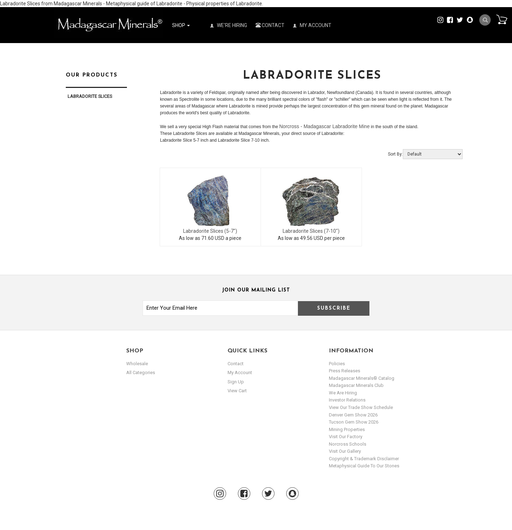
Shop (181, 25)
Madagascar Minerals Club (356, 385)
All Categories (140, 372)
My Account (312, 25)
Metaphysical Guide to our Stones (364, 465)
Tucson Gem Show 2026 (353, 422)
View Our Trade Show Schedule (361, 407)
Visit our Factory (345, 436)
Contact (270, 25)
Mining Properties (347, 429)
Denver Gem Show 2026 (353, 415)
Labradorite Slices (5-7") (210, 231)
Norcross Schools (347, 444)
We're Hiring (228, 25)
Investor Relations (347, 400)
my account (240, 372)
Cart (501, 19)
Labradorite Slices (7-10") (311, 231)
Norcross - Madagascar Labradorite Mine (324, 126)
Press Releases (344, 370)
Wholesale (137, 363)
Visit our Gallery (345, 451)
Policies (337, 363)
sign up (236, 381)
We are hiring (343, 392)
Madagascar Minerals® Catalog (361, 378)
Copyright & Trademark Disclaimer (364, 458)
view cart (237, 390)
